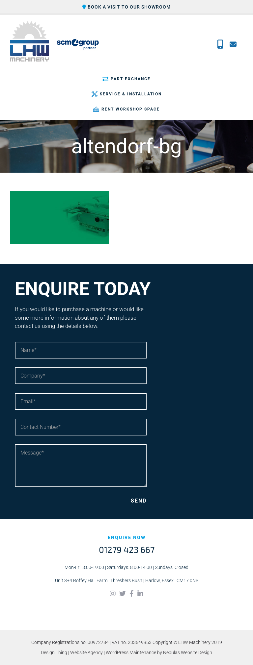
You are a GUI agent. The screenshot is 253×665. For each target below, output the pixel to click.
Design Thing (54, 652)
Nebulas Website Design (187, 652)
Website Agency (86, 652)
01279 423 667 (127, 549)
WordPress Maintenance (131, 652)
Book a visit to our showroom (126, 7)
